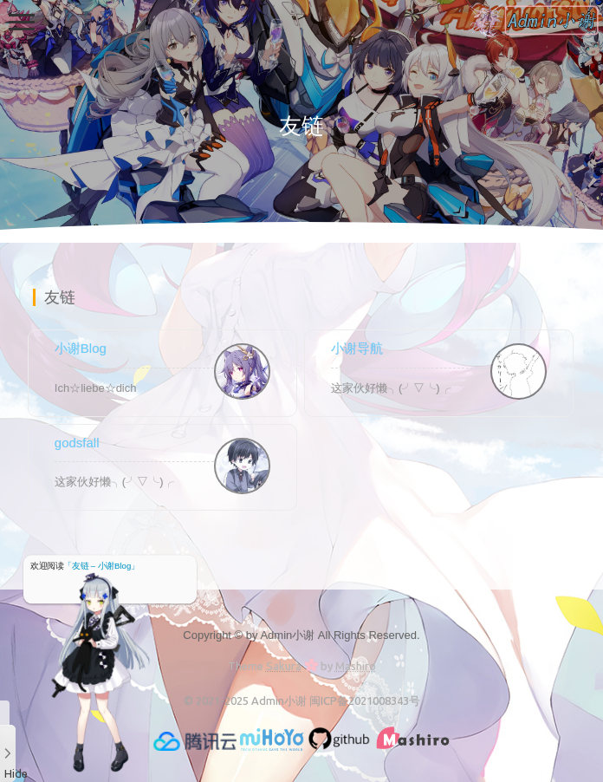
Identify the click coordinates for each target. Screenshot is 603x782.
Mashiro (355, 666)
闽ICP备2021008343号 (364, 700)
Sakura (284, 666)
